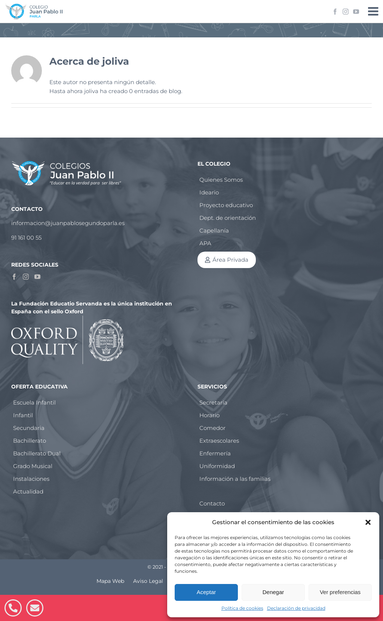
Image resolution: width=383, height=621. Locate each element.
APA (205, 243)
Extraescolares (219, 440)
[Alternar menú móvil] (374, 11)
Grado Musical (32, 466)
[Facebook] (14, 277)
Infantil (23, 415)
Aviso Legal (148, 581)
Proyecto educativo (226, 205)
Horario (209, 415)
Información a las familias (234, 478)
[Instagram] (26, 277)
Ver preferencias (340, 592)
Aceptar (206, 592)
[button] (368, 522)
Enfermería (215, 453)
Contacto (212, 503)
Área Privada (230, 259)
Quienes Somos (221, 179)
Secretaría (213, 402)
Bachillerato (29, 440)
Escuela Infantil (34, 402)
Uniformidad (217, 466)
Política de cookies (242, 608)
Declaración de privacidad (296, 608)
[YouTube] (37, 277)
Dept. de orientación (227, 217)
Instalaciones (31, 478)
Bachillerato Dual (37, 453)
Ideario (209, 192)
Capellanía (214, 230)
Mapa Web (110, 581)
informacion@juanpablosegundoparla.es (68, 223)
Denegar (273, 592)
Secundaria (29, 427)
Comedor (212, 427)
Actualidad (28, 491)
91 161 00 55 (26, 237)
